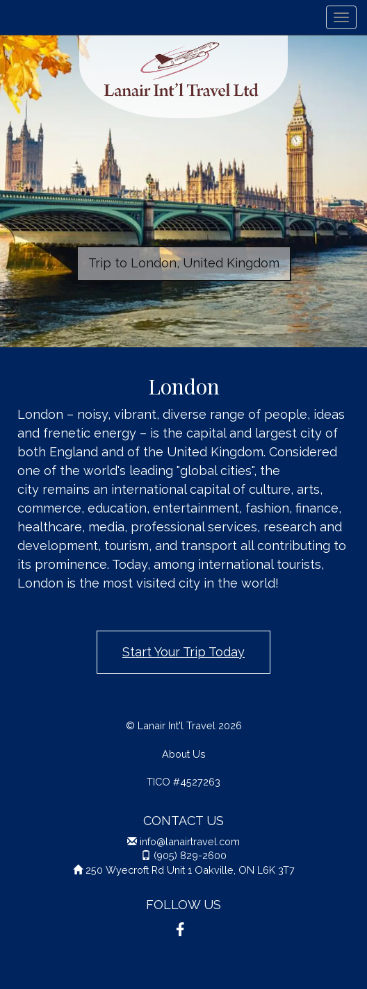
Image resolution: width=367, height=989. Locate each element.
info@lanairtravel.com (190, 841)
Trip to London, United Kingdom (183, 263)
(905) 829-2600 (190, 855)
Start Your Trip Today (183, 652)
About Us (184, 754)
